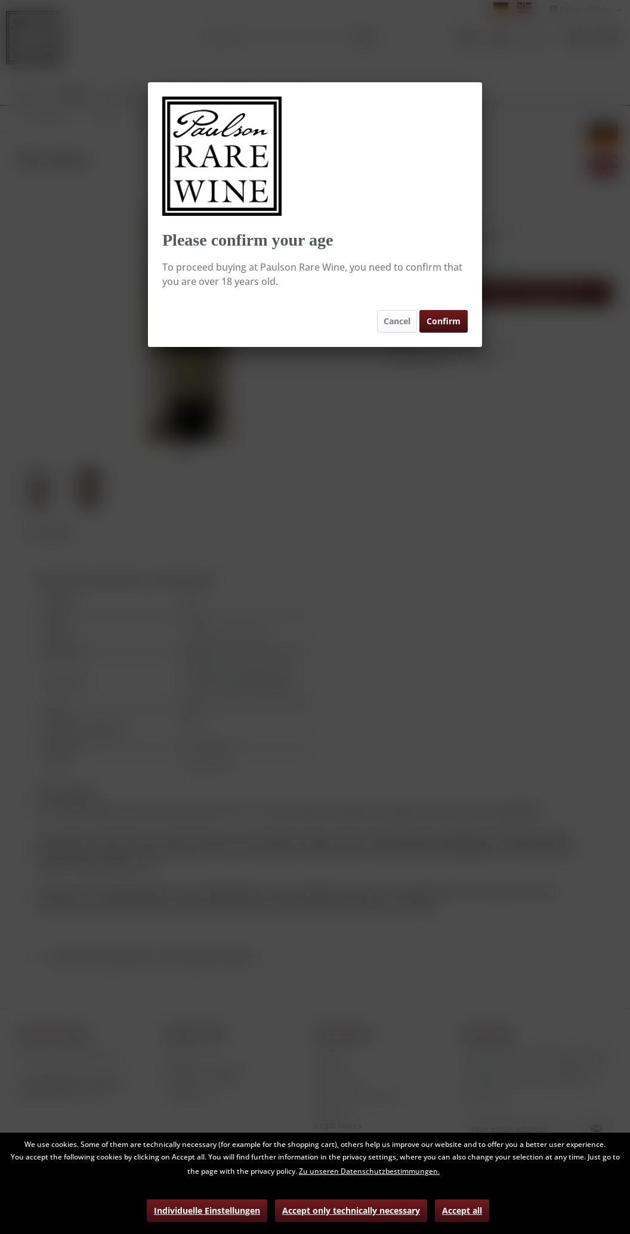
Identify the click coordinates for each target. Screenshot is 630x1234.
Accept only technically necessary (351, 1210)
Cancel (397, 321)
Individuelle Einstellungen (207, 1210)
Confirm (444, 321)
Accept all (462, 1210)
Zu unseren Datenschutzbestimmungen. (369, 1171)
